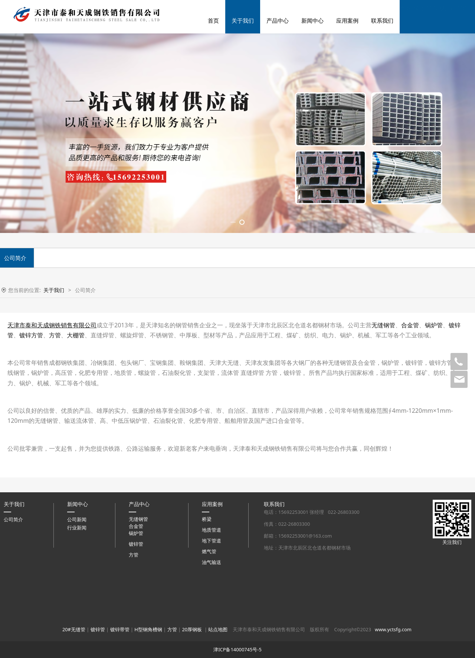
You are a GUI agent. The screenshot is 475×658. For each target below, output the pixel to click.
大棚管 (76, 435)
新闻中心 (312, 20)
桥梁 (207, 619)
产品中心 (277, 20)
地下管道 (211, 640)
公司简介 (13, 619)
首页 (213, 20)
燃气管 (209, 651)
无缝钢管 (383, 425)
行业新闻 (76, 627)
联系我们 (382, 20)
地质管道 (211, 629)
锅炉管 (434, 425)
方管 (55, 435)
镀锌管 (136, 644)
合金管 (410, 425)
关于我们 (243, 20)
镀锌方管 (31, 435)
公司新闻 (76, 619)
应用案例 (347, 20)
